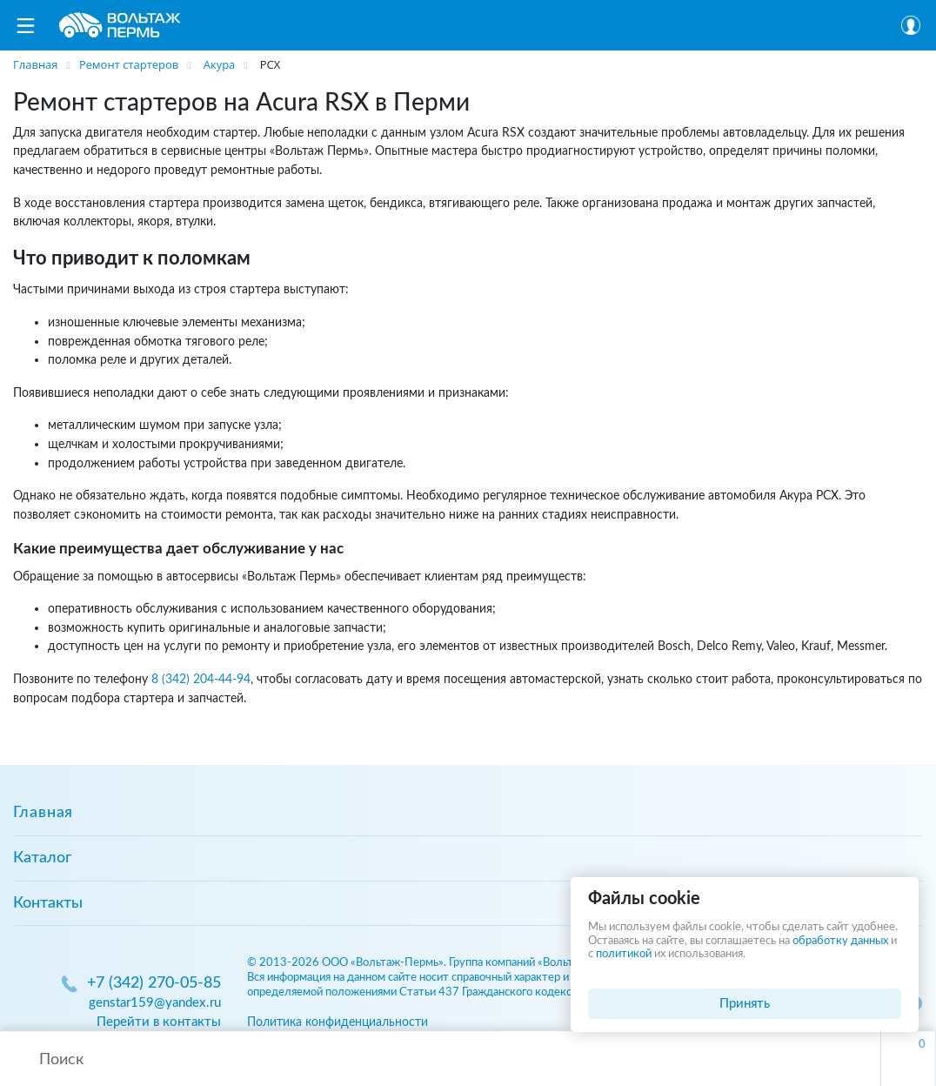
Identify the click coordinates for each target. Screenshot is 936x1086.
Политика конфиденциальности (337, 1022)
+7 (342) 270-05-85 (154, 983)
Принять (744, 1003)
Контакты (48, 903)
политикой (624, 954)
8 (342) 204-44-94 (201, 679)
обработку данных (840, 941)
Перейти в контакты (159, 1022)
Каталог (42, 858)
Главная (43, 813)
